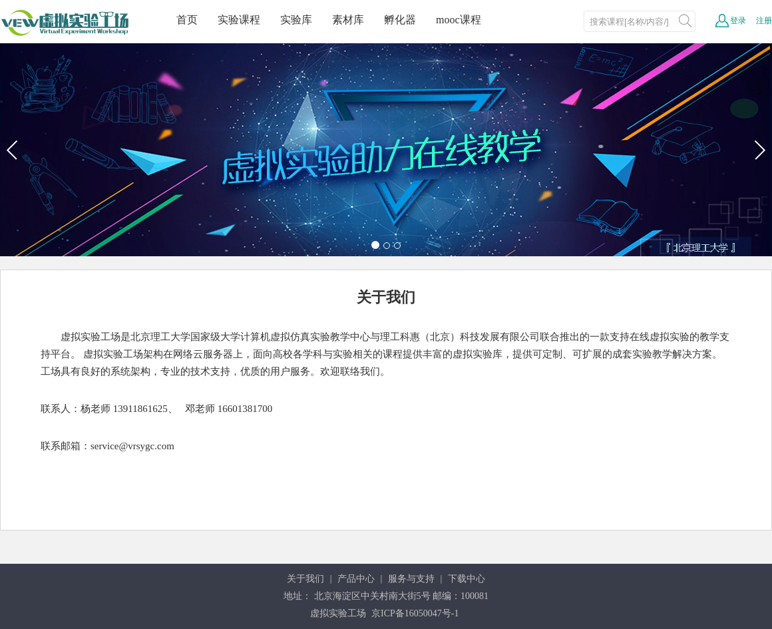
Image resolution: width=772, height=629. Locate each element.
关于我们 (305, 579)
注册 (764, 20)
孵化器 (400, 19)
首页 (187, 19)
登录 (738, 20)
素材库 (348, 19)
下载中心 (466, 579)
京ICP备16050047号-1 (415, 613)
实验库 (296, 19)
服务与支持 (411, 579)
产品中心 (356, 579)
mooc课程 (458, 19)
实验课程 (239, 19)
